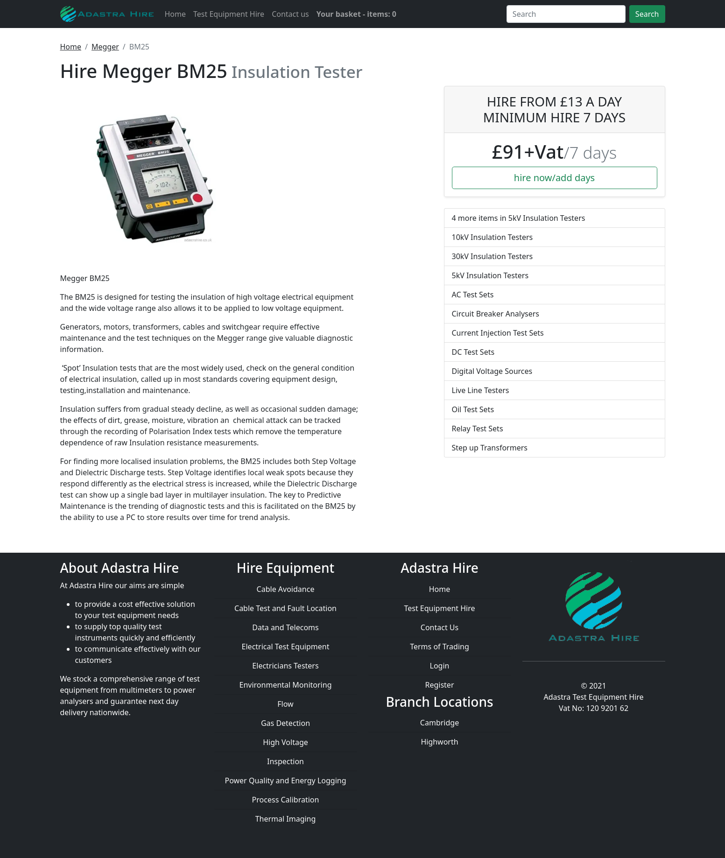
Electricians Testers (285, 666)
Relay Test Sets (477, 428)
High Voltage (285, 742)
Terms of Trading (439, 646)
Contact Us (439, 627)
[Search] (566, 14)
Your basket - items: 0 (356, 14)
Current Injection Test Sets (498, 333)
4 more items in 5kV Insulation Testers (518, 218)
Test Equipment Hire (228, 14)
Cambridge (439, 722)
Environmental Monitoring (285, 685)
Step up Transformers (490, 448)
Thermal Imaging (285, 819)
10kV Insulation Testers (492, 237)
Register (439, 685)
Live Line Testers (480, 390)
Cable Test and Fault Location (285, 608)
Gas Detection (285, 723)
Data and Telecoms (285, 627)
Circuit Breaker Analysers (496, 314)
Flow (285, 704)
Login (440, 666)
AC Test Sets (473, 294)
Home (175, 14)
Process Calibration (285, 800)
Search (647, 14)
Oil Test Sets (473, 409)
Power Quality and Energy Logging (285, 780)
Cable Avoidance (286, 589)
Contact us (290, 14)
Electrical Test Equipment (286, 646)
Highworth (439, 742)
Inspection (285, 761)
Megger (105, 47)
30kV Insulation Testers (492, 256)
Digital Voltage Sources (492, 371)
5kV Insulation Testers (490, 275)
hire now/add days (554, 177)
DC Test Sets (473, 352)
